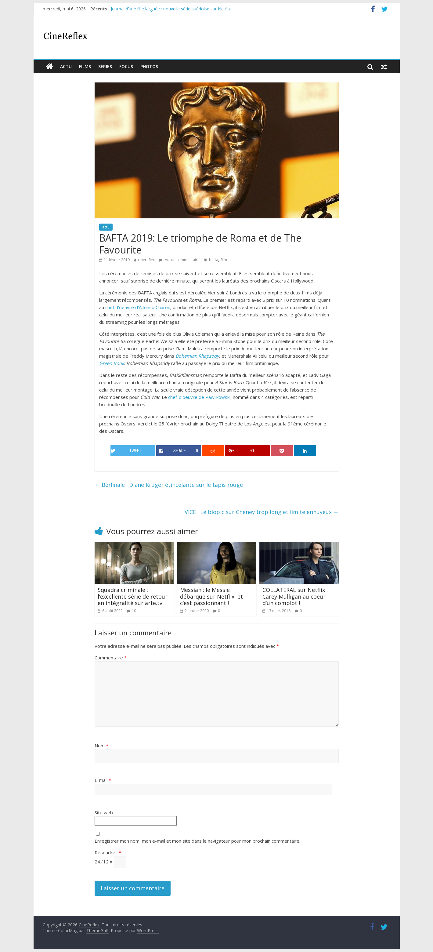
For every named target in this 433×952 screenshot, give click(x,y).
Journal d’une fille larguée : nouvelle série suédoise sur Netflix (171, 9)
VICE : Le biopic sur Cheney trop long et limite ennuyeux (262, 512)
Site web (104, 812)
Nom (101, 745)
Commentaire (111, 658)
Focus (126, 66)
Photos (149, 66)
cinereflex (146, 259)
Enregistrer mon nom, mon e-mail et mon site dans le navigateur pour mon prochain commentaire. (197, 841)
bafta (213, 259)
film (224, 259)
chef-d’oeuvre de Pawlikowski (199, 397)
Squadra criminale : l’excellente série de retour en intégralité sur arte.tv (133, 596)
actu (66, 66)
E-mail (103, 780)
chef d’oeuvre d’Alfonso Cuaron (137, 307)
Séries (105, 66)
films (85, 66)
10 (134, 610)
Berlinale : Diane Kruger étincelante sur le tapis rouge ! (170, 484)
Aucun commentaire (179, 259)
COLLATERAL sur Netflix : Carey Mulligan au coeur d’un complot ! (295, 596)
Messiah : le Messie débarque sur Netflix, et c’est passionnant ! (211, 596)
